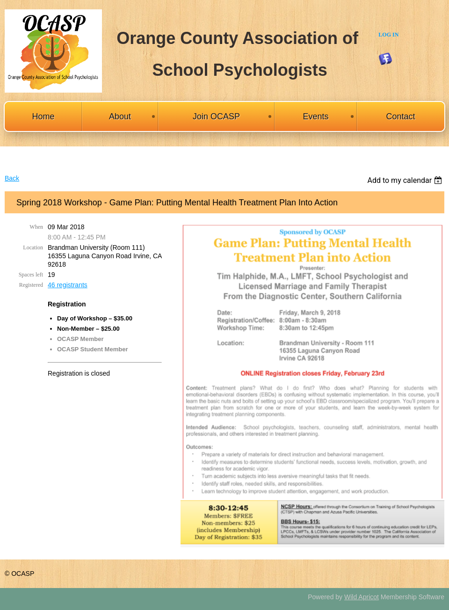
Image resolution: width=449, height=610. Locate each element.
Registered (31, 285)
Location (33, 247)
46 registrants (67, 285)
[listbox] (405, 180)
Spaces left (31, 274)
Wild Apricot (361, 597)
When (36, 227)
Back (12, 178)
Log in (388, 34)
